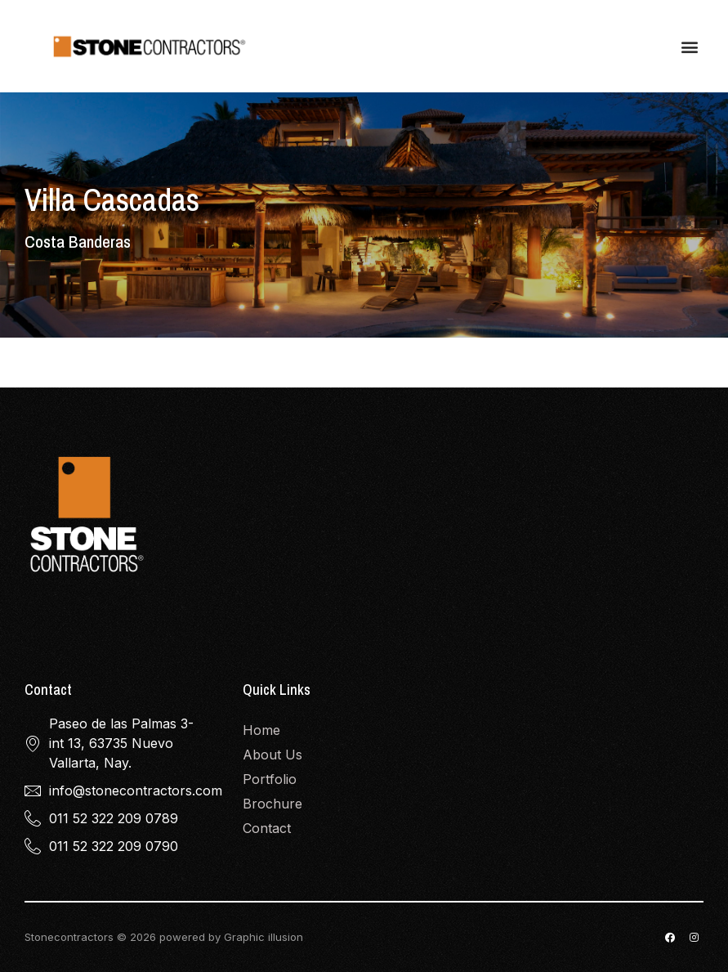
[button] (690, 46)
